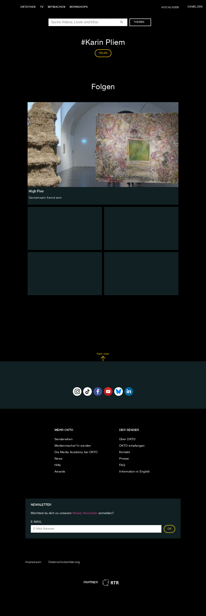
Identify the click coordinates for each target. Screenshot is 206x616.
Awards (60, 471)
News (58, 458)
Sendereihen (64, 439)
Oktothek (28, 6)
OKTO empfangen (132, 445)
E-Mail (36, 521)
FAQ (122, 465)
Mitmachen (57, 6)
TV (42, 6)
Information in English (134, 471)
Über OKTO (127, 439)
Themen (141, 22)
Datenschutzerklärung (64, 562)
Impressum (33, 562)
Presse (124, 458)
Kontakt (124, 452)
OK (170, 529)
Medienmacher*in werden (73, 445)
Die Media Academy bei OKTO (76, 452)
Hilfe (58, 465)
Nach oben (103, 357)
